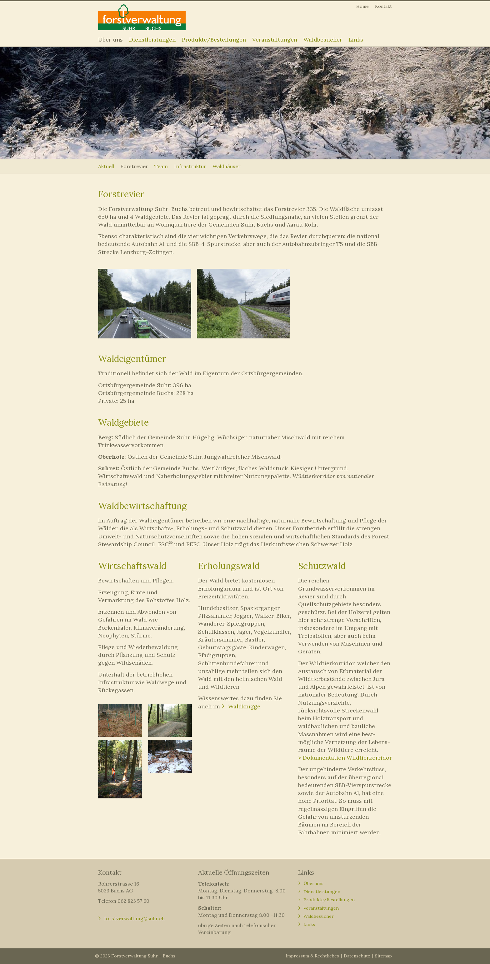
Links (355, 39)
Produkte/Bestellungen (214, 39)
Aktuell (106, 166)
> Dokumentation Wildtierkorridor (345, 757)
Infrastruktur (190, 166)
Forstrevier (134, 166)
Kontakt (383, 6)
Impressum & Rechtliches (312, 956)
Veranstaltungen (274, 39)
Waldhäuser (226, 166)
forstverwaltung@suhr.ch (134, 918)
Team (161, 166)
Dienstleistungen (152, 39)
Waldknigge (244, 706)
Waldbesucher (322, 39)
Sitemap (383, 956)
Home (362, 6)
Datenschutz (357, 956)
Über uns (110, 39)
